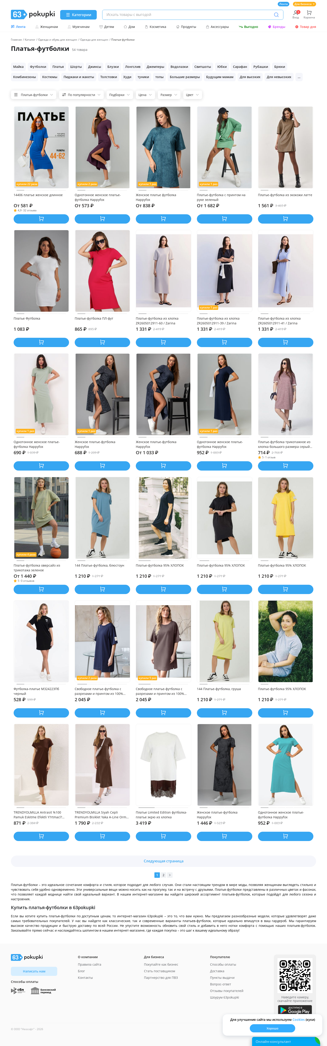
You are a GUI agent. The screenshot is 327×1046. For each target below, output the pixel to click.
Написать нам (34, 971)
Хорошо (272, 1028)
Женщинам (46, 27)
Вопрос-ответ (220, 984)
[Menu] (78, 15)
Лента (283, 4)
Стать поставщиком (159, 971)
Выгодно (248, 27)
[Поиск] (276, 15)
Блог (81, 971)
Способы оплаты (223, 964)
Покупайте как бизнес (161, 964)
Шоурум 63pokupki (224, 997)
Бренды (276, 27)
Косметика (155, 27)
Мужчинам (78, 27)
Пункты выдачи (222, 977)
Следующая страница (163, 861)
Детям (106, 27)
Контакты (85, 977)
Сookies (298, 1019)
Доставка (217, 971)
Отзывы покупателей (226, 991)
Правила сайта (89, 964)
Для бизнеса (305, 4)
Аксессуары (217, 27)
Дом (129, 27)
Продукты (186, 27)
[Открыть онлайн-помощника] (286, 1041)
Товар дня (305, 27)
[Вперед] (170, 875)
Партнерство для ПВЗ (161, 977)
